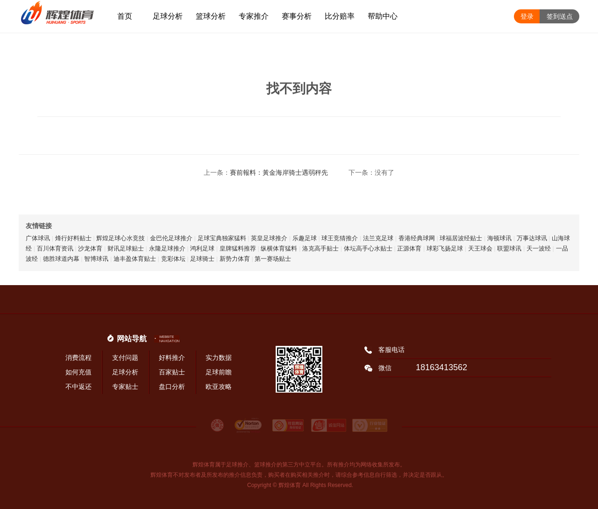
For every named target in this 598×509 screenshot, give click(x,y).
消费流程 (78, 357)
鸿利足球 (202, 248)
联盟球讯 (509, 248)
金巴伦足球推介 (171, 238)
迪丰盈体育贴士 (135, 258)
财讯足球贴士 (125, 248)
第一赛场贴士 (273, 258)
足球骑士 (202, 258)
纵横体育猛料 (279, 248)
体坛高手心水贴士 (368, 248)
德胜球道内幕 (61, 258)
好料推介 (172, 357)
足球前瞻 (219, 372)
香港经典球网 (417, 238)
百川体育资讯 (55, 248)
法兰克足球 (378, 238)
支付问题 (125, 357)
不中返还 (78, 386)
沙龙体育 (90, 248)
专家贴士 (125, 386)
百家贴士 (172, 372)
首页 (124, 16)
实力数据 (219, 357)
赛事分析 (297, 16)
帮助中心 (383, 16)
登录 (527, 16)
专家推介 (254, 16)
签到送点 (560, 16)
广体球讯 (38, 238)
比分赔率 (340, 16)
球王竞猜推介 (339, 238)
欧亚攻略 (219, 386)
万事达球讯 (532, 238)
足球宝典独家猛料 (222, 238)
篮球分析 (211, 16)
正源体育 (409, 248)
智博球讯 (96, 258)
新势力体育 (235, 258)
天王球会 (480, 248)
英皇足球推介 (269, 238)
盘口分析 (172, 386)
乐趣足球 (304, 238)
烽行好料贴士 (73, 238)
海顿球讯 (499, 238)
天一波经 (539, 248)
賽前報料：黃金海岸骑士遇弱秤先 (279, 172)
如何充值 (78, 372)
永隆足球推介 (167, 248)
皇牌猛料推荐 (238, 248)
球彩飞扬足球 (445, 248)
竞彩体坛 (173, 258)
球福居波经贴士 (461, 238)
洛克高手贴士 (320, 248)
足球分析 (168, 16)
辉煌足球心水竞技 (120, 238)
